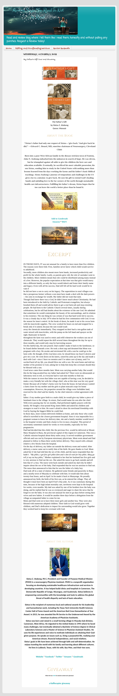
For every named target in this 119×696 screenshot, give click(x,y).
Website (39, 656)
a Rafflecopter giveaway (59, 683)
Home (9, 48)
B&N (64, 222)
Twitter (59, 656)
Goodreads (78, 656)
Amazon (56, 222)
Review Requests (61, 48)
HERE (54, 675)
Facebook (49, 656)
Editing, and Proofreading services (32, 48)
